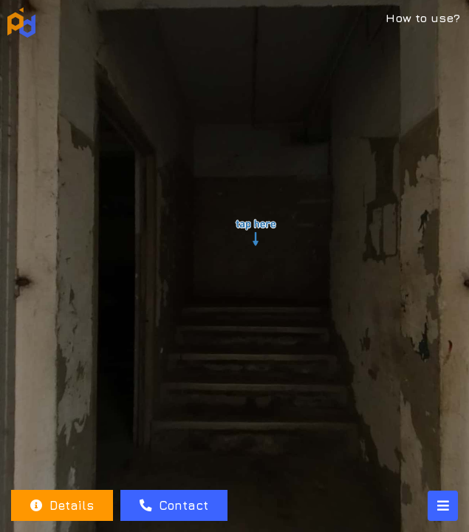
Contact (174, 505)
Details (62, 505)
